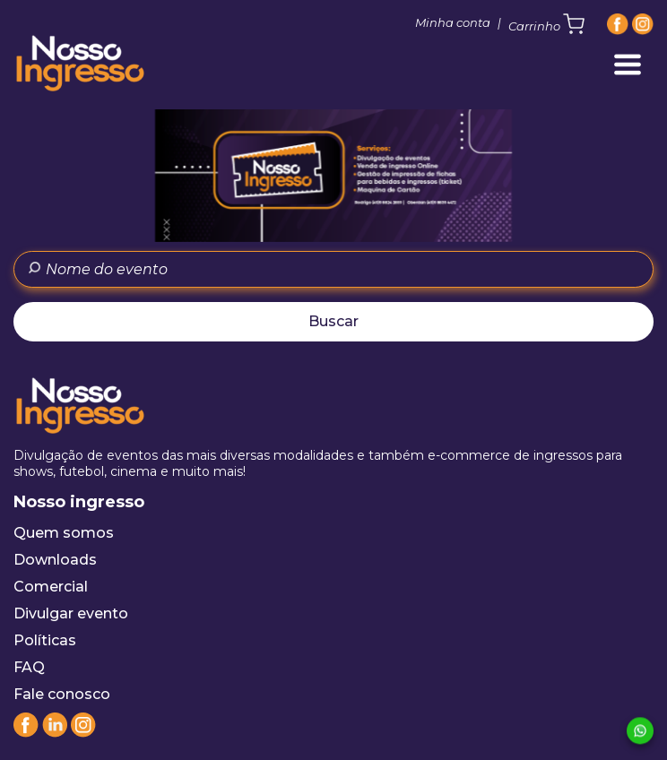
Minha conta (452, 22)
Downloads (55, 559)
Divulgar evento (70, 613)
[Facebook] (617, 24)
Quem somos (63, 532)
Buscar (333, 321)
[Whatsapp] (640, 731)
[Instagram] (643, 24)
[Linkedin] (54, 732)
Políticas (44, 640)
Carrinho (546, 24)
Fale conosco (61, 694)
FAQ (29, 667)
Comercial (50, 586)
